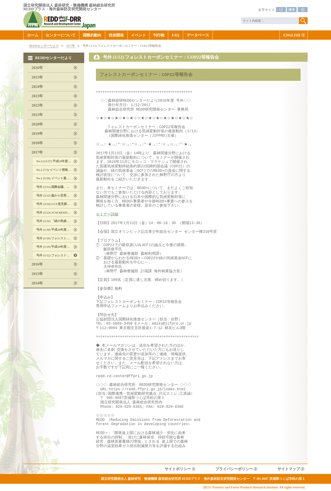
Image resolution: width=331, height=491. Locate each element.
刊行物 (158, 35)
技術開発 (116, 35)
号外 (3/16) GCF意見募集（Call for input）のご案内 (58, 204)
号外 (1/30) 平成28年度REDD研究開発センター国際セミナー (58, 229)
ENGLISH (291, 35)
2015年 (37, 274)
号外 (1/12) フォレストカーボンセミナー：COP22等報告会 (58, 255)
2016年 (37, 264)
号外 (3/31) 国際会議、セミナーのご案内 (58, 187)
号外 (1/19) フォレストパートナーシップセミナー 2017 (58, 238)
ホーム (32, 35)
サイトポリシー (178, 469)
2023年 (37, 96)
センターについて (61, 35)
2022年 (37, 105)
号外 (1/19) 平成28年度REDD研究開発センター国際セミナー (58, 246)
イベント (138, 35)
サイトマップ (288, 469)
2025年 (37, 77)
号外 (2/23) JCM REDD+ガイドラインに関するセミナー (58, 212)
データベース (198, 35)
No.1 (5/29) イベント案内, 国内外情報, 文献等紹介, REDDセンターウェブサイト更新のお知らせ (58, 178)
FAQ (175, 35)
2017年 (70, 45)
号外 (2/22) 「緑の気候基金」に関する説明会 (58, 221)
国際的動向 (92, 35)
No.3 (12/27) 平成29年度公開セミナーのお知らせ (58, 161)
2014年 (37, 283)
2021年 (37, 115)
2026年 (37, 68)
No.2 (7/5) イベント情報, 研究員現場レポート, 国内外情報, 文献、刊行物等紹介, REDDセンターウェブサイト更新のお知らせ (58, 170)
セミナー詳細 (107, 214)
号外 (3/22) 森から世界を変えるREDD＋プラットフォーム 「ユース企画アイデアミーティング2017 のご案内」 (58, 195)
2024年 (37, 87)
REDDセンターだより (44, 45)
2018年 (37, 143)
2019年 (37, 134)
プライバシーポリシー (234, 469)
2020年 (37, 124)
